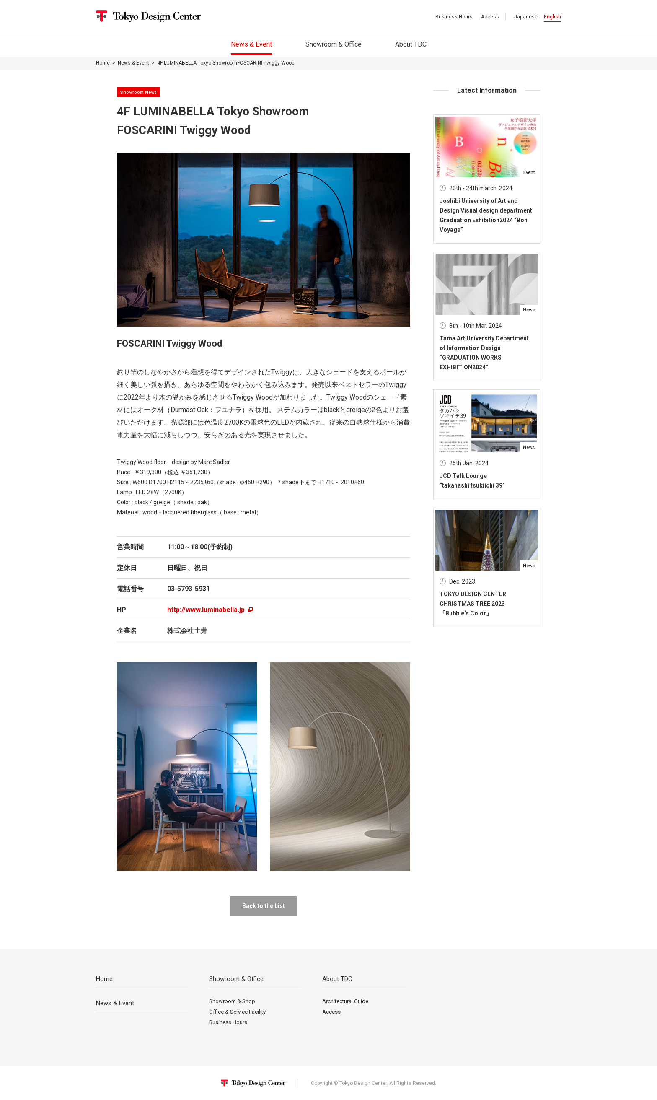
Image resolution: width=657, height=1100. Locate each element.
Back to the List (263, 906)
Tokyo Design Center (148, 16)
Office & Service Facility (237, 1012)
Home (103, 63)
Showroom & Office (236, 979)
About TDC (337, 979)
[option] (263, 240)
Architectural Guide (345, 1001)
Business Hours (454, 17)
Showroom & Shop (232, 1001)
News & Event (133, 63)
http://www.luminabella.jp (210, 610)
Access (490, 17)
